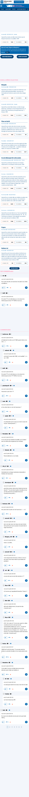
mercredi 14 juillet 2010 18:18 (9, 573)
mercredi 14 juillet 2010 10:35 (7, 507)
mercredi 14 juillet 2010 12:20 (10, 682)
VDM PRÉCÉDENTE (7, 56)
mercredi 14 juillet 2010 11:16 (7, 713)
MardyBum (5, 433)
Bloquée (4, 85)
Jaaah (4, 401)
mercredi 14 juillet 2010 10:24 (7, 437)
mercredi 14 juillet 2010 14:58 (10, 353)
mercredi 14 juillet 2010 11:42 (9, 540)
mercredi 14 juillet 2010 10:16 (7, 296)
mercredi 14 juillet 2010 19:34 (10, 589)
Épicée (13, 9)
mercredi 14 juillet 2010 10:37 (7, 647)
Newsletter (5, 662)
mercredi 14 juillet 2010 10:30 (10, 419)
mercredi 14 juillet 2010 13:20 (7, 279)
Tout (2, 9)
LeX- (6, 570)
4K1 (6, 678)
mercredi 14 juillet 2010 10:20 (7, 404)
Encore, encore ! (14, 268)
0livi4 (6, 600)
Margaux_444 (8, 536)
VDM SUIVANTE (22, 56)
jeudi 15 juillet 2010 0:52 (8, 453)
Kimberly (7, 450)
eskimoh (7, 350)
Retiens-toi (4, 248)
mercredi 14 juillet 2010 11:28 (9, 521)
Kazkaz (4, 643)
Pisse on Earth (5, 121)
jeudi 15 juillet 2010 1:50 (8, 697)
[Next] (21, 727)
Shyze (6, 585)
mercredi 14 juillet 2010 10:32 (10, 486)
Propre (3, 227)
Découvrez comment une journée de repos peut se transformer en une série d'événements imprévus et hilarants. (13, 50)
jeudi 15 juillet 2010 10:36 (9, 620)
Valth (4, 710)
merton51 (7, 518)
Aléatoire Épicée (21, 9)
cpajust (7, 416)
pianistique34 (6, 385)
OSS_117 (5, 466)
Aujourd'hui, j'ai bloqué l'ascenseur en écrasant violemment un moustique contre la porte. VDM (12, 163)
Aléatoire (8, 9)
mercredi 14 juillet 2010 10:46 (7, 666)
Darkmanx (5, 503)
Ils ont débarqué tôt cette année (11, 158)
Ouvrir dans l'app (19, 1)
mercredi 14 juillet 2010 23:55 (10, 604)
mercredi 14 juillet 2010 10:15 (7, 337)
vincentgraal (8, 482)
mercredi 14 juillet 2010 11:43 (9, 555)
